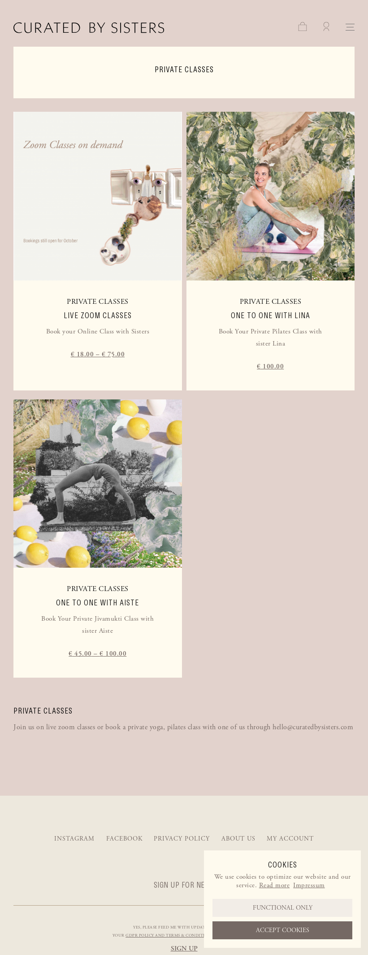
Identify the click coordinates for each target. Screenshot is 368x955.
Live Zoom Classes (98, 315)
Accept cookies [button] (282, 930)
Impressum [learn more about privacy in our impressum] (309, 885)
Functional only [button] (282, 908)
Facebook (124, 839)
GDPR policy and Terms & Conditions (169, 935)
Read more (274, 885)
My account (290, 839)
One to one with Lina (270, 315)
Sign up (184, 948)
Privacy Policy (182, 839)
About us (238, 839)
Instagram (74, 839)
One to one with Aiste (97, 602)
